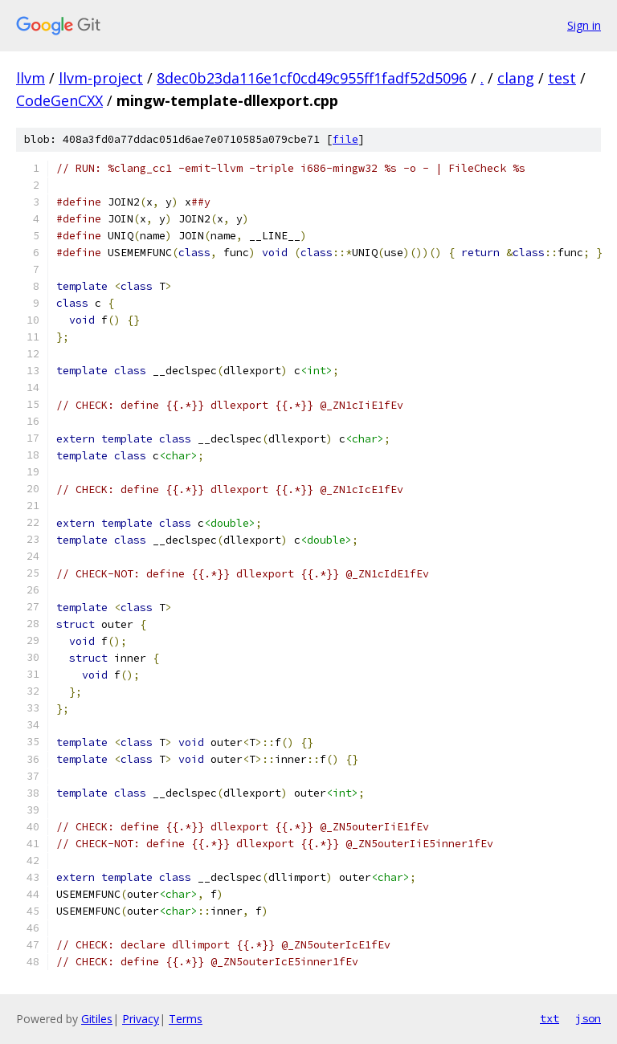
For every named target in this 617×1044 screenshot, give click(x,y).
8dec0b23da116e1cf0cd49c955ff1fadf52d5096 (312, 78)
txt (549, 1018)
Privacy (140, 1018)
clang (515, 78)
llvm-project (101, 78)
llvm (30, 78)
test (562, 78)
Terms (185, 1018)
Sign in (584, 25)
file (345, 139)
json (588, 1018)
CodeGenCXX (59, 100)
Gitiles (96, 1018)
